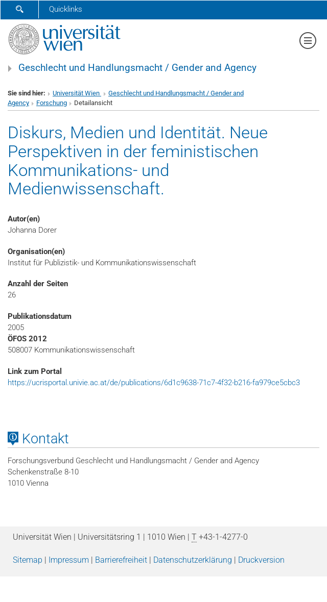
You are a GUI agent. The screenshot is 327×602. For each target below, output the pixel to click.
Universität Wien (77, 93)
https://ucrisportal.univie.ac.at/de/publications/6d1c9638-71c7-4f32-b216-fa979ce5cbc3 (154, 382)
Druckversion (261, 560)
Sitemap (27, 560)
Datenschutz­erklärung (192, 560)
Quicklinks (65, 9)
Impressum (69, 560)
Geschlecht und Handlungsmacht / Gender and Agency (137, 67)
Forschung (51, 103)
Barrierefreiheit (121, 560)
